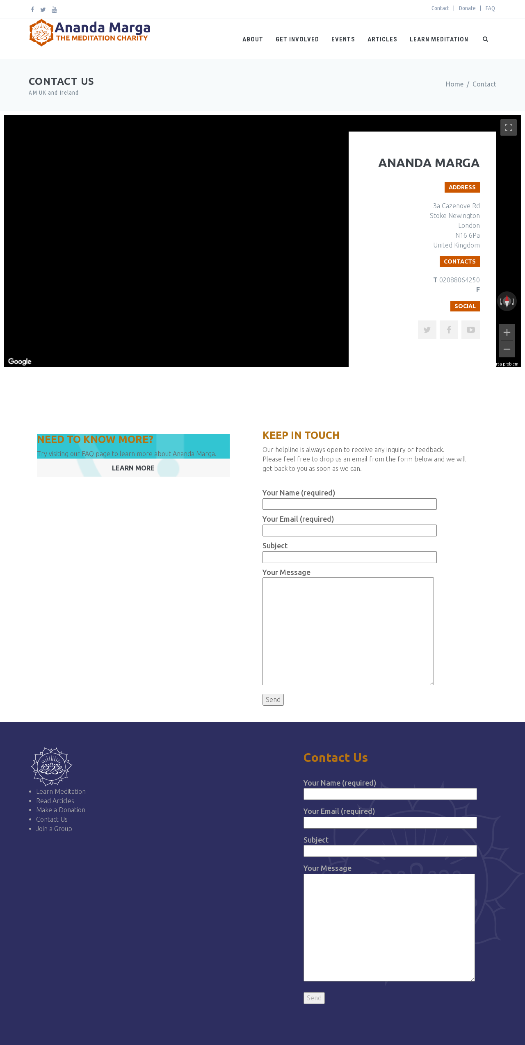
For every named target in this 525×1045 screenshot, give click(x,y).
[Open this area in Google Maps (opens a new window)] (19, 362)
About (252, 39)
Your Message (389, 923)
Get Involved (297, 39)
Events (343, 39)
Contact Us (52, 819)
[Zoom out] (507, 349)
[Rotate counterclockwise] (500, 301)
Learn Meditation (439, 39)
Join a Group (54, 828)
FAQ (490, 8)
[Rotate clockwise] (514, 301)
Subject (390, 845)
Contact (440, 8)
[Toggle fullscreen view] (508, 127)
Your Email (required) (390, 816)
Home (454, 84)
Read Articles (55, 800)
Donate (467, 8)
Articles (382, 39)
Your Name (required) (390, 788)
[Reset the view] (507, 301)
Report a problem (502, 364)
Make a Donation (60, 809)
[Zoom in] (507, 332)
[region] (262, 241)
